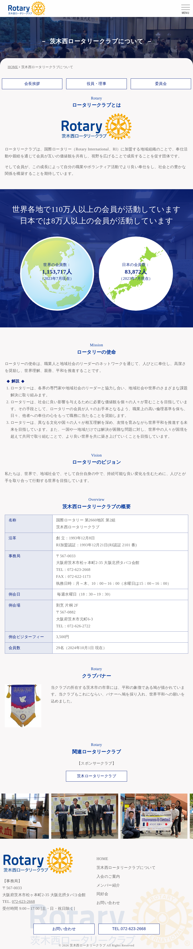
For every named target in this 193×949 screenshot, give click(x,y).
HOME (13, 67)
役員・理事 (96, 84)
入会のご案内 (108, 876)
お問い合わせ (108, 903)
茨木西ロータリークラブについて (125, 868)
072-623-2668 (23, 901)
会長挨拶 (32, 84)
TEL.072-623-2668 (129, 929)
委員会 (161, 84)
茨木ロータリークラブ (96, 776)
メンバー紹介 (108, 885)
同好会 (102, 894)
